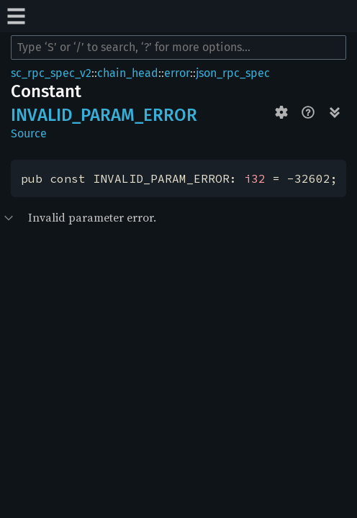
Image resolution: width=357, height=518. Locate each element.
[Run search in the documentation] (178, 47)
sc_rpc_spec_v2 (51, 73)
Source (29, 133)
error (177, 73)
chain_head (127, 73)
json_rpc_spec (233, 73)
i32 (255, 178)
